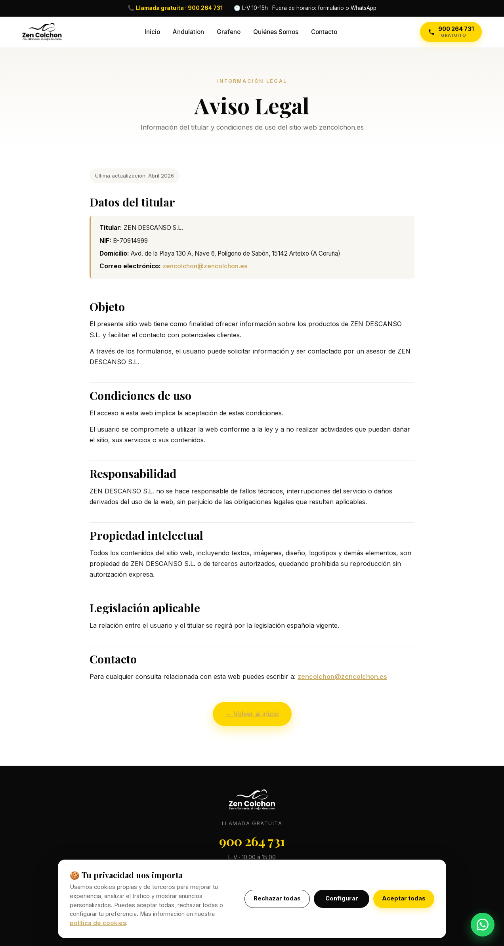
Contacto (324, 32)
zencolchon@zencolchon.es (205, 266)
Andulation (188, 32)
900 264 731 (252, 840)
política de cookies (98, 923)
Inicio (152, 32)
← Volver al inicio (252, 714)
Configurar (341, 898)
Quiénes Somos (275, 32)
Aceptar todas (404, 898)
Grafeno (229, 32)
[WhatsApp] (482, 924)
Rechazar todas (277, 898)
